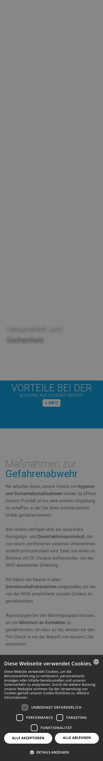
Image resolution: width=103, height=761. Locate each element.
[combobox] (96, 662)
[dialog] (51, 708)
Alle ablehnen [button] (77, 737)
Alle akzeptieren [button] (28, 738)
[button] (51, 752)
